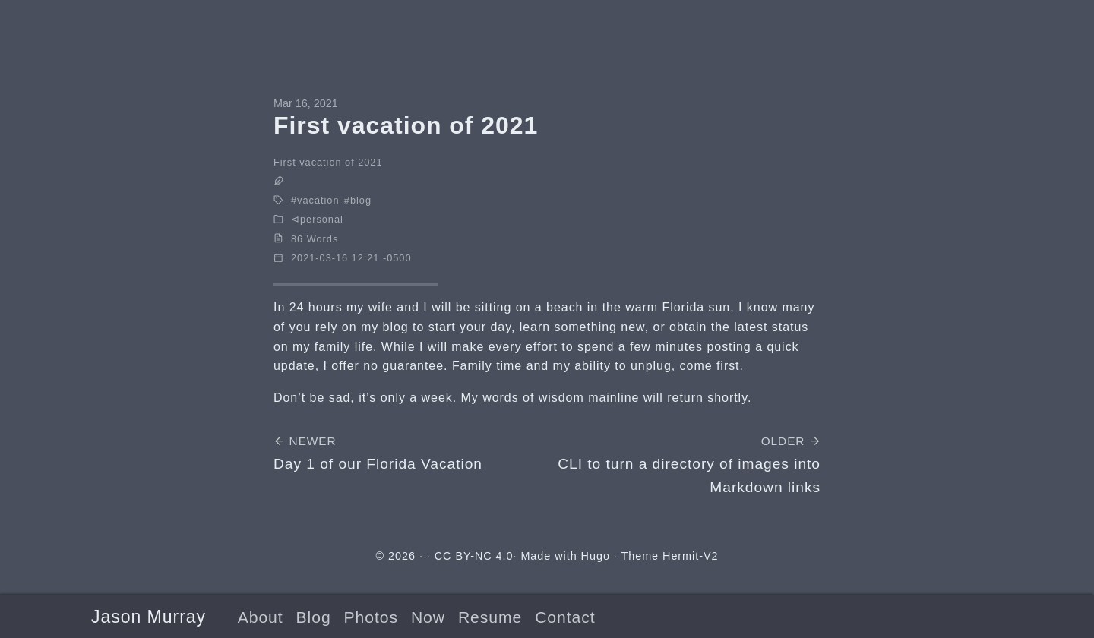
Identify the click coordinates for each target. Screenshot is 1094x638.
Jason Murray (148, 617)
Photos (371, 617)
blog (361, 200)
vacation (318, 200)
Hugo (595, 556)
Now (428, 617)
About (260, 617)
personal (321, 219)
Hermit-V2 (690, 556)
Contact (565, 617)
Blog (313, 617)
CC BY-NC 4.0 (474, 556)
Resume (490, 617)
